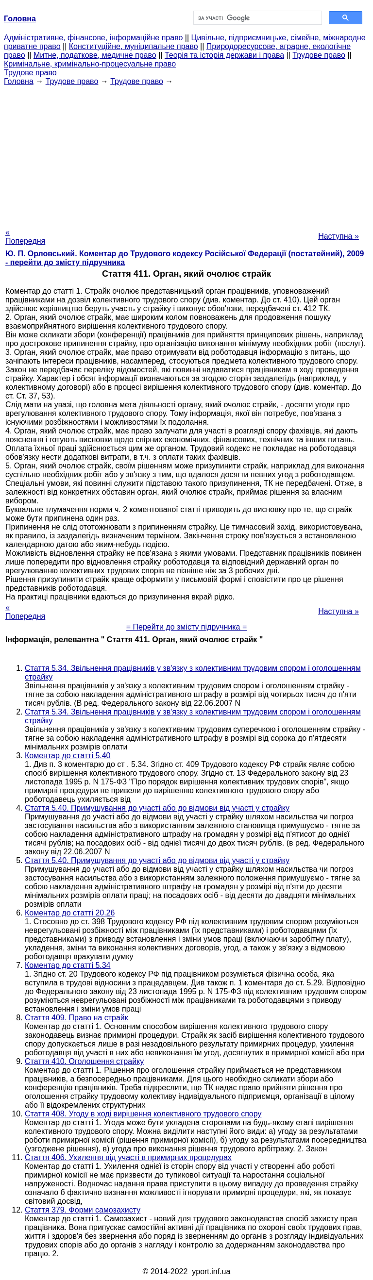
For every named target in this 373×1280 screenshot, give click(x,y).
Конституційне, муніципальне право (133, 46)
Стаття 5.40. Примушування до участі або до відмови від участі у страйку (157, 808)
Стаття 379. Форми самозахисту (82, 1210)
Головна (19, 81)
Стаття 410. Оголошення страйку (84, 1061)
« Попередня (25, 236)
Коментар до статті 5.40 (68, 755)
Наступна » (338, 236)
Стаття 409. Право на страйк (76, 1018)
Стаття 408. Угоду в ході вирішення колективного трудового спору (143, 1114)
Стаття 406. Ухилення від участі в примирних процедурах (128, 1157)
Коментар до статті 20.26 (70, 913)
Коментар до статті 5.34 (68, 965)
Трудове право (318, 55)
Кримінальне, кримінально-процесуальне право (90, 64)
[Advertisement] (186, 154)
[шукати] (256, 18)
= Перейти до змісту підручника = (186, 627)
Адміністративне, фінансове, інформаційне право (93, 37)
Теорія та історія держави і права (224, 55)
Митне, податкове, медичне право (95, 55)
